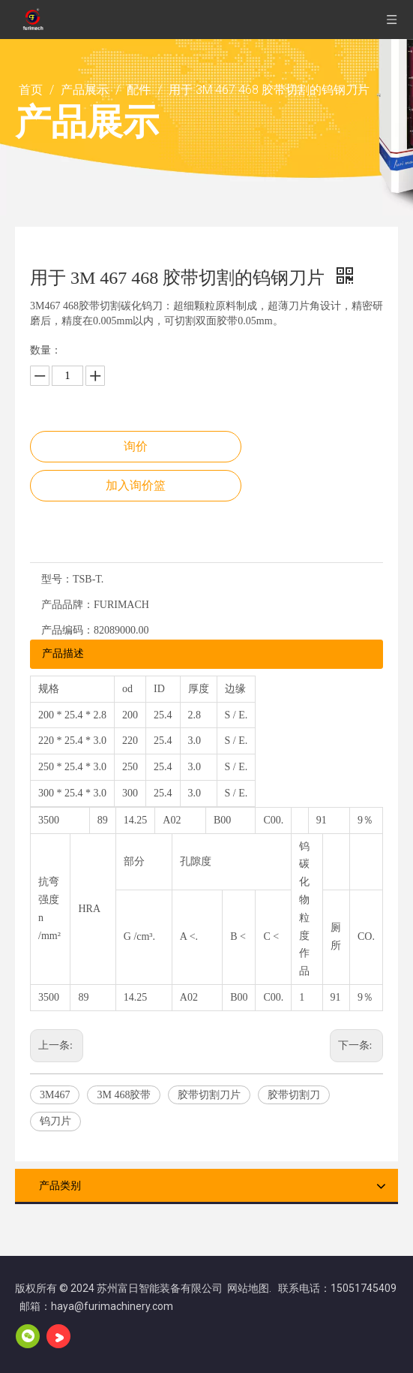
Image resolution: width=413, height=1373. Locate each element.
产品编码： (67, 630)
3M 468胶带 (124, 1095)
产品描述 (63, 653)
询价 (136, 446)
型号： (57, 579)
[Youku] (58, 1336)
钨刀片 (55, 1121)
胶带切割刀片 (209, 1095)
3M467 (55, 1095)
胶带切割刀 (294, 1095)
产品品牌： (67, 604)
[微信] (28, 1336)
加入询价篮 (136, 485)
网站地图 (248, 1288)
